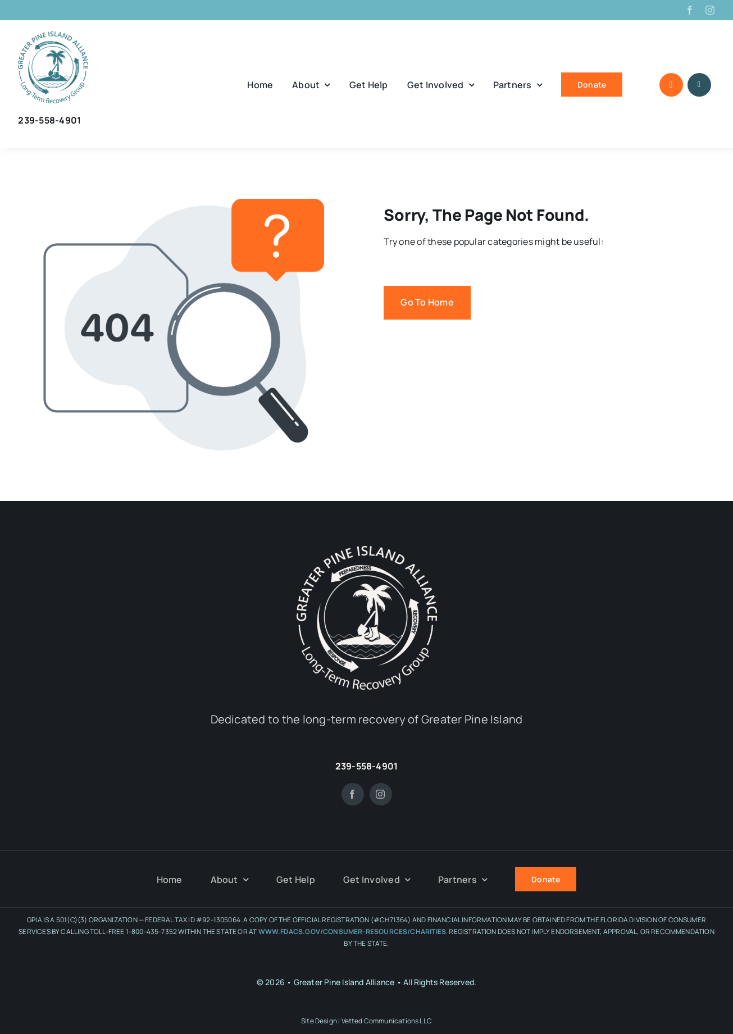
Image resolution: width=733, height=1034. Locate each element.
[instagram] (709, 10)
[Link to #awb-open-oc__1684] (699, 85)
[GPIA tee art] (53, 36)
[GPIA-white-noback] (367, 550)
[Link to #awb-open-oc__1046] (671, 85)
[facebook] (689, 10)
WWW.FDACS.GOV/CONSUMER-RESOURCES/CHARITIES (352, 931)
